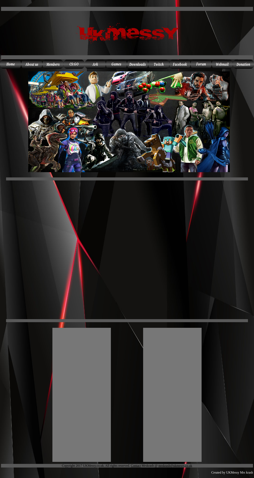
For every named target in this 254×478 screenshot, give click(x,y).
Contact (136, 465)
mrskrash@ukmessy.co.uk (175, 465)
